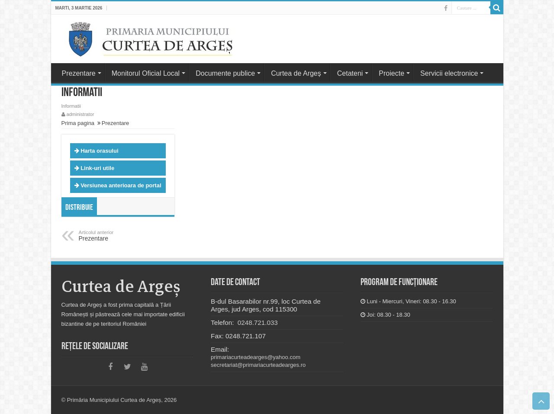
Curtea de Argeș (296, 73)
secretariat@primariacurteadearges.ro (258, 365)
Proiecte (391, 73)
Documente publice (225, 73)
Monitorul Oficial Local (146, 73)
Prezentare (79, 73)
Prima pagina (78, 123)
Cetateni (350, 73)
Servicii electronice (449, 73)
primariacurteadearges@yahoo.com (255, 357)
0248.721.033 (257, 322)
